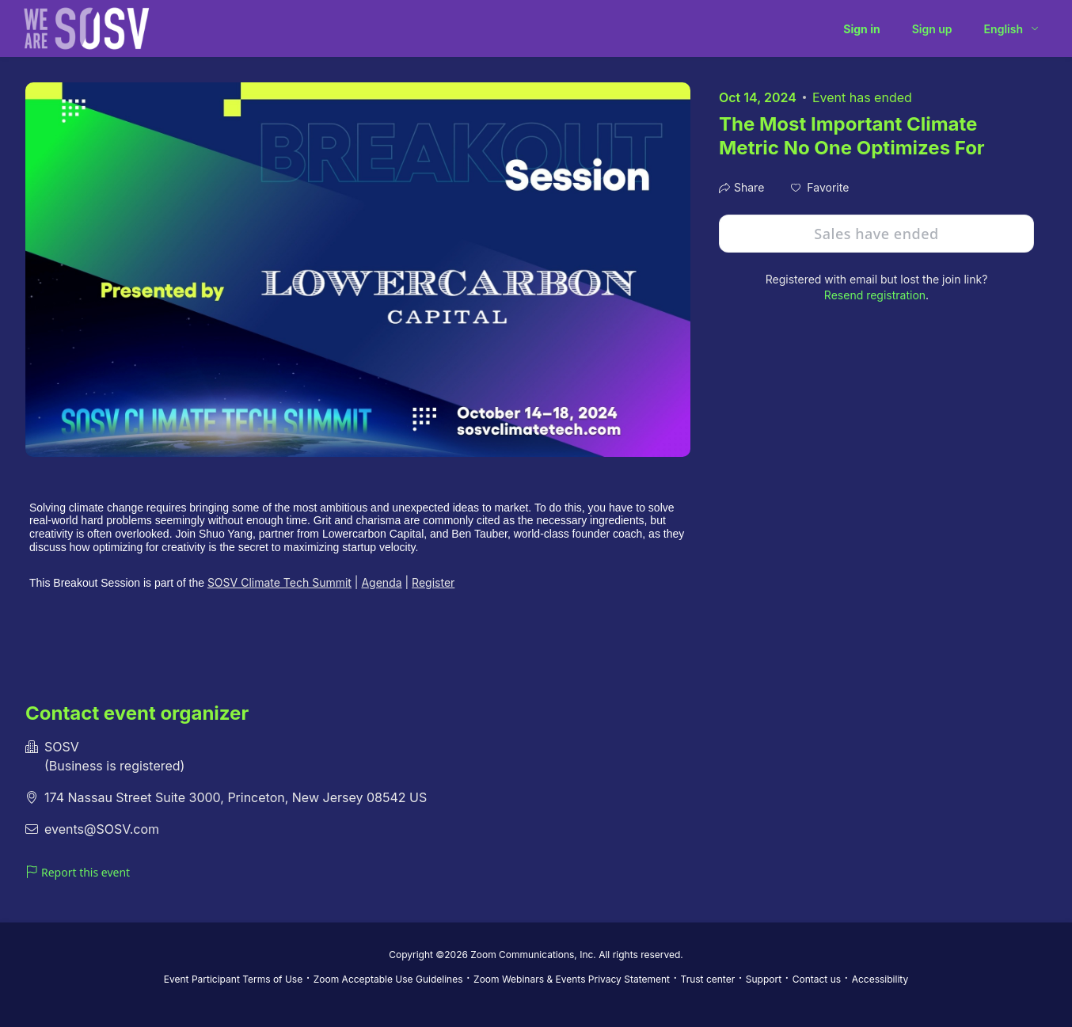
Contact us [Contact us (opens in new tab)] (817, 979)
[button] (820, 187)
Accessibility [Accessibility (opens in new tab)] (880, 979)
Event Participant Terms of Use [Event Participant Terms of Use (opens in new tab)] (233, 979)
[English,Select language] (1012, 29)
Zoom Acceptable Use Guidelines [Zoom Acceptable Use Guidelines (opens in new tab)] (388, 979)
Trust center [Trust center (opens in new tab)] (708, 979)
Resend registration (875, 295)
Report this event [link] (77, 872)
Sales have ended (876, 233)
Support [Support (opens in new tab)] (763, 979)
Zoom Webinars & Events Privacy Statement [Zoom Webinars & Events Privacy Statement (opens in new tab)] (571, 979)
